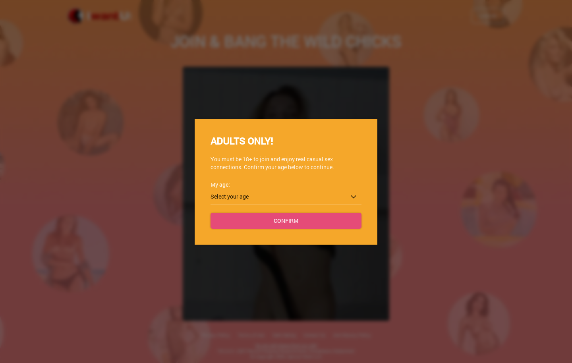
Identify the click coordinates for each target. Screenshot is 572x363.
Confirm (286, 220)
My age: (220, 184)
